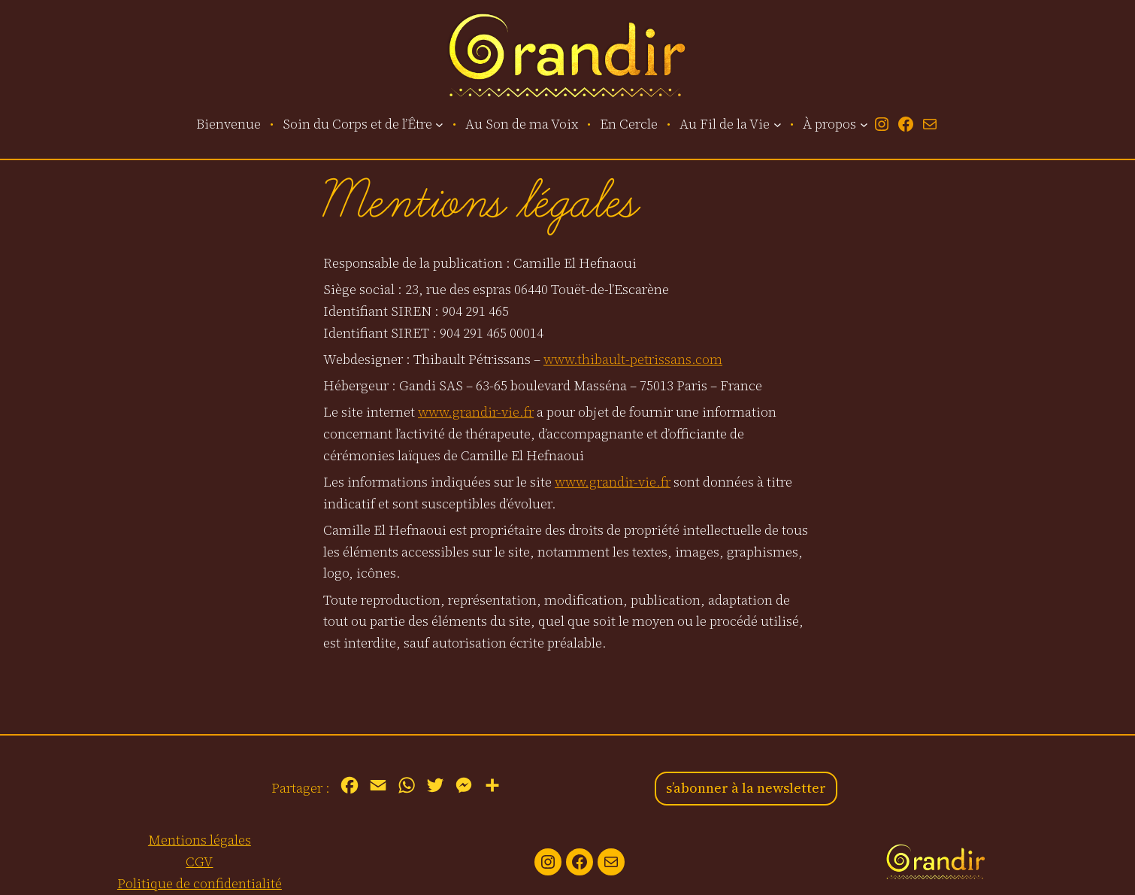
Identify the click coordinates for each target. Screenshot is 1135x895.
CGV (199, 861)
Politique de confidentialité (199, 883)
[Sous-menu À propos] (864, 124)
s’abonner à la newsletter (746, 787)
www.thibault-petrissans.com (632, 359)
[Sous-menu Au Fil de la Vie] (777, 124)
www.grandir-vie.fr (476, 411)
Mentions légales (199, 839)
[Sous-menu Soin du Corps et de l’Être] (439, 124)
